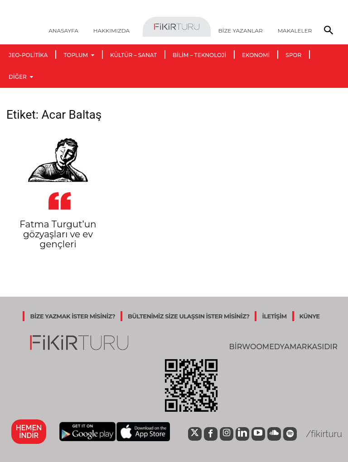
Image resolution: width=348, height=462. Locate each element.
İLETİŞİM (274, 316)
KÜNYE (310, 316)
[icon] (192, 434)
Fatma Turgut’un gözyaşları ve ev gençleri (57, 234)
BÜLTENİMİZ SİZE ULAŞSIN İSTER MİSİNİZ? (188, 316)
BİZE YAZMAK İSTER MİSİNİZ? (72, 316)
